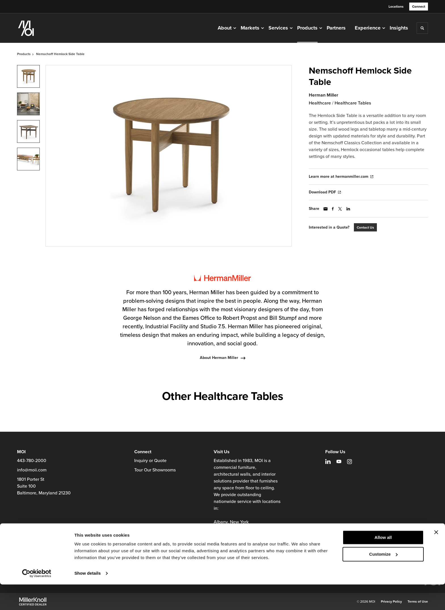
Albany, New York (231, 522)
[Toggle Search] (422, 28)
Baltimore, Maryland (234, 529)
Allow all (383, 563)
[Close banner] (436, 558)
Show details (87, 598)
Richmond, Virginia (233, 542)
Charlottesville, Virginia (237, 535)
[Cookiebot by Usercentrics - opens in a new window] (37, 599)
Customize (383, 579)
